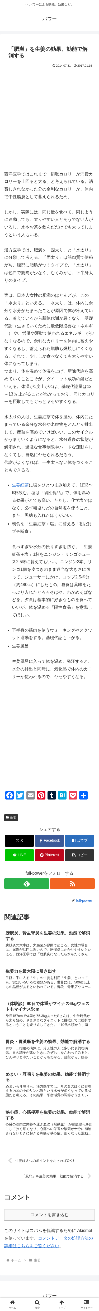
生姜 (11, 817)
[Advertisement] (49, 121)
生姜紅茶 (20, 485)
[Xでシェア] (19, 841)
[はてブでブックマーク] (79, 841)
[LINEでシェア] (19, 855)
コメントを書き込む (50, 1214)
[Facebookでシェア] (49, 841)
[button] (79, 855)
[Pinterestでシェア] (49, 855)
